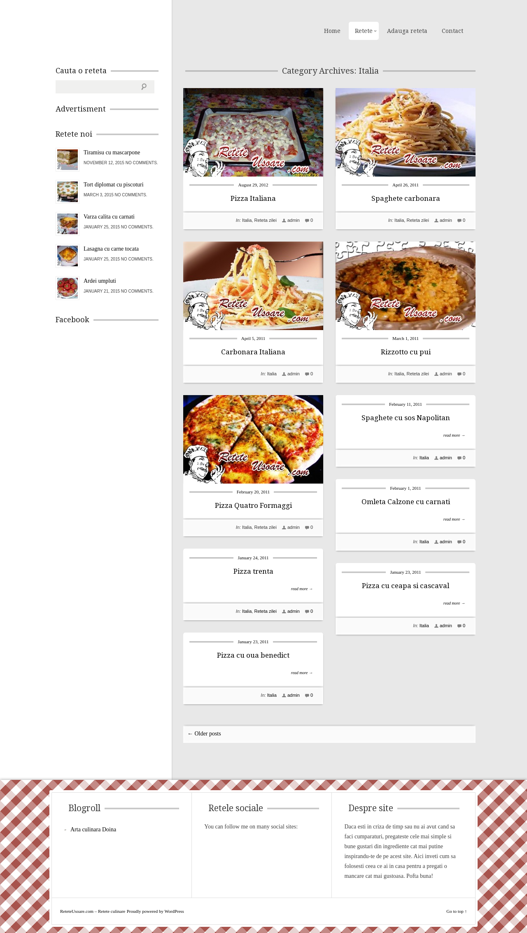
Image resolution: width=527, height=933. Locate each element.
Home (332, 31)
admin (293, 220)
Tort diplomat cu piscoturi (114, 184)
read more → (454, 435)
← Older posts (204, 734)
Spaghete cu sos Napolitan (405, 418)
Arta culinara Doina (93, 829)
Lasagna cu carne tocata (111, 249)
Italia (247, 220)
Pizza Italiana (253, 198)
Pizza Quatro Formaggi (253, 505)
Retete (364, 31)
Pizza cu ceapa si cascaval (405, 586)
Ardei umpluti (100, 281)
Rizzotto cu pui (406, 352)
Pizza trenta (253, 571)
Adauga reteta (407, 31)
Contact (452, 31)
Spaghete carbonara (405, 198)
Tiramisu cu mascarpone (112, 152)
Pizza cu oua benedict (253, 655)
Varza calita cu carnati (109, 217)
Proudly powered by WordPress (155, 911)
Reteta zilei (265, 220)
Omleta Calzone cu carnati (405, 502)
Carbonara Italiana (253, 352)
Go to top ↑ (456, 911)
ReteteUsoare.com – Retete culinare (115, 30)
